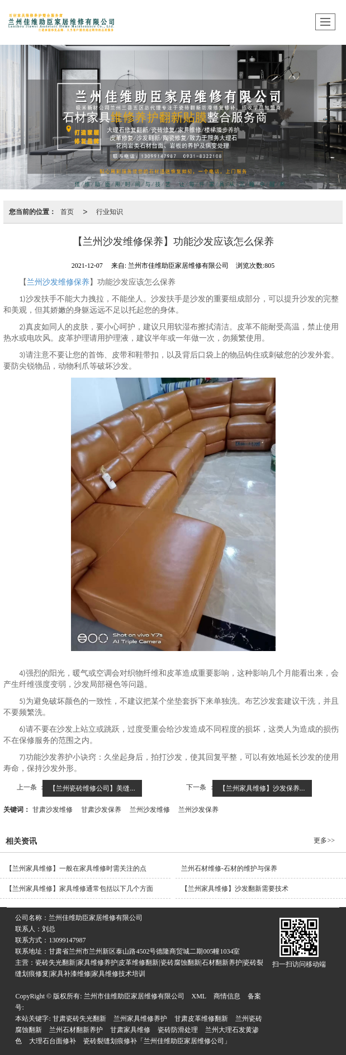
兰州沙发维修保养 (58, 282)
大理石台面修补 (52, 1041)
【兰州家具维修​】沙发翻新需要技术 (234, 889)
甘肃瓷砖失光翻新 (79, 1019)
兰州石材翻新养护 (76, 1030)
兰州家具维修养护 (140, 1019)
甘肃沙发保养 (101, 810)
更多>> (324, 840)
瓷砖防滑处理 (178, 1030)
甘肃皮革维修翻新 (201, 1019)
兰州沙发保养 (198, 810)
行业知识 (109, 212)
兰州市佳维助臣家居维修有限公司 (134, 996)
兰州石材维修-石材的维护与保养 (229, 868)
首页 (67, 212)
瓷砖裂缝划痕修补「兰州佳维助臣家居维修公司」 (157, 1041)
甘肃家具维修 (130, 1030)
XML (199, 996)
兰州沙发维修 (150, 810)
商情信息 (227, 996)
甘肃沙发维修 (52, 810)
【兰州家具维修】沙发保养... (262, 788)
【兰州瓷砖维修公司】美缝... (92, 788)
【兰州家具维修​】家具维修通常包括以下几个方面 (79, 889)
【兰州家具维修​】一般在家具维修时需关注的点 (76, 868)
